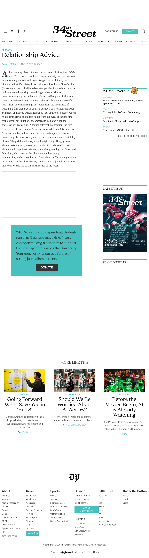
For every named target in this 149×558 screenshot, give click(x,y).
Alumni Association (10, 503)
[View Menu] (5, 31)
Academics (31, 495)
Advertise (6, 499)
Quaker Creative (9, 517)
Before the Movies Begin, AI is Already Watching (124, 407)
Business (30, 528)
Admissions (31, 503)
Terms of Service (9, 535)
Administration (32, 499)
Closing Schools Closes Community (122, 112)
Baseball (54, 495)
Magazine (7, 42)
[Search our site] (143, 31)
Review (106, 127)
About (6, 491)
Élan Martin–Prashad (76, 425)
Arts (79, 42)
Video (125, 503)
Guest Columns (81, 499)
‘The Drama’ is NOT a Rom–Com (120, 130)
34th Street (107, 491)
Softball (53, 499)
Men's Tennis (56, 510)
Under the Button (135, 491)
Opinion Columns (82, 495)
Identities (30, 506)
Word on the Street (124, 42)
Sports (55, 491)
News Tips (33, 533)
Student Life (31, 521)
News (30, 491)
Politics (29, 514)
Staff (4, 532)
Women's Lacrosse (59, 506)
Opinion (79, 491)
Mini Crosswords (82, 531)
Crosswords (79, 523)
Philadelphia (31, 517)
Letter (143, 42)
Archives (6, 506)
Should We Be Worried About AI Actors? (74, 405)
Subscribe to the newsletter (131, 136)
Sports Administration (60, 521)
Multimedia (103, 42)
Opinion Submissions (86, 509)
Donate (130, 31)
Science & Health (34, 510)
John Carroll (11, 64)
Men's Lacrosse (57, 503)
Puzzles (79, 519)
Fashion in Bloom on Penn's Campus (122, 121)
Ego (44, 42)
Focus (34, 42)
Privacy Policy (8, 524)
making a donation (44, 243)
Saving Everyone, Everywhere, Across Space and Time (123, 102)
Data (28, 524)
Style (89, 42)
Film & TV (56, 42)
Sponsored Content (11, 528)
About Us (6, 495)
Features (22, 42)
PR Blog (5, 521)
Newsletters (110, 31)
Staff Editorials (81, 503)
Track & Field (56, 517)
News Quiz (79, 527)
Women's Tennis (57, 514)
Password (78, 534)
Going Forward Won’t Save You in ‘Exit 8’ (24, 405)
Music (68, 42)
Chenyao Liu (26, 432)
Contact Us (7, 510)
